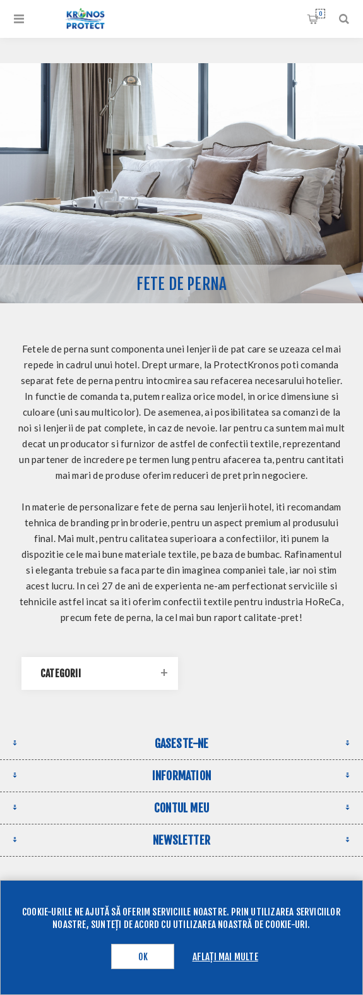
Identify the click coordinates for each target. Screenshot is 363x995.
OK (143, 956)
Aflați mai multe (225, 957)
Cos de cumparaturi (320, 13)
